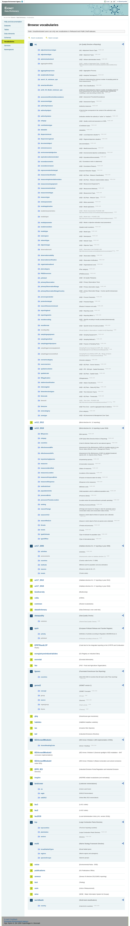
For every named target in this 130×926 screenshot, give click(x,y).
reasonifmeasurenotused (49, 306)
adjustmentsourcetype (48, 50)
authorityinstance (47, 106)
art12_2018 (39, 428)
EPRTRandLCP (40, 645)
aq (35, 44)
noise (36, 864)
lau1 (36, 804)
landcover (38, 784)
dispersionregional (47, 139)
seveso (37, 876)
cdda (36, 598)
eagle (42, 793)
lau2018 (37, 816)
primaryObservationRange (50, 286)
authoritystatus (46, 116)
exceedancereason (47, 166)
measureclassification (48, 175)
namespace (45, 236)
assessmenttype (46, 101)
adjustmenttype (46, 54)
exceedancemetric (47, 161)
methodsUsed (45, 486)
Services (7, 45)
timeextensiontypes (47, 391)
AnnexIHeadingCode (48, 745)
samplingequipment (47, 334)
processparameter (47, 297)
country (43, 906)
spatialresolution (46, 369)
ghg (36, 716)
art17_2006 (39, 546)
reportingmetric (46, 315)
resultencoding (46, 319)
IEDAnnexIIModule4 (42, 761)
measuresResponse (47, 482)
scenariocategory (47, 360)
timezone (44, 406)
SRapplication (45, 378)
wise (36, 894)
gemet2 (37, 685)
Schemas (7, 37)
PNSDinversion (46, 273)
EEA (13, 1)
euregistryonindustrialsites (46, 654)
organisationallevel (47, 264)
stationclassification (48, 382)
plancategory (45, 269)
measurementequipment (49, 184)
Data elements (9, 34)
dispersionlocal (46, 134)
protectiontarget (46, 301)
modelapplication (46, 206)
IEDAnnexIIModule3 (42, 752)
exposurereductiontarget (49, 170)
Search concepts (53, 38)
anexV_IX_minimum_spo (49, 79)
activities (44, 551)
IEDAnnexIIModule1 (42, 740)
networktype (45, 240)
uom (36, 888)
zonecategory (45, 411)
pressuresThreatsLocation (50, 500)
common (38, 604)
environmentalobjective (49, 152)
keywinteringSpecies (48, 459)
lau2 (36, 810)
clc (42, 789)
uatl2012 (43, 797)
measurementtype (47, 193)
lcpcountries (45, 828)
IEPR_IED (38, 769)
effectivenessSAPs (47, 453)
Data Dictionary (21, 17)
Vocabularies (9, 42)
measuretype (45, 197)
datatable (44, 130)
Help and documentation (13, 22)
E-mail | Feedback (10, 919)
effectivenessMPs (47, 447)
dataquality (39, 616)
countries (44, 443)
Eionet (13, 17)
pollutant (44, 278)
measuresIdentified (47, 468)
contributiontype (46, 125)
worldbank (38, 900)
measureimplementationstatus (51, 179)
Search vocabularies (37, 38)
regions (43, 853)
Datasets (7, 26)
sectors (43, 836)
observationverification (49, 260)
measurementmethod (48, 188)
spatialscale (45, 373)
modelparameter (46, 222)
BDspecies (44, 434)
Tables (6, 29)
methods (44, 565)
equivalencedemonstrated (49, 157)
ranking (43, 504)
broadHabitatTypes (47, 849)
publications (39, 870)
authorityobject (46, 110)
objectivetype (45, 245)
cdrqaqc (43, 121)
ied (35, 734)
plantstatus (44, 832)
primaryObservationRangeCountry (52, 291)
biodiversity (39, 592)
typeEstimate (45, 534)
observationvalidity (47, 255)
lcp (35, 822)
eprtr (36, 628)
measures (44, 463)
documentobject (46, 143)
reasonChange (46, 509)
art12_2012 (39, 422)
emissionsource (46, 148)
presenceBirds (46, 495)
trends (43, 530)
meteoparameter (46, 202)
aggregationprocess (47, 71)
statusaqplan (45, 387)
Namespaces (9, 49)
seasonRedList (46, 520)
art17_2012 (39, 580)
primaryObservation (47, 282)
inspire (37, 778)
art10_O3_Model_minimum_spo (51, 90)
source (43, 700)
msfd (36, 844)
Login (107, 1)
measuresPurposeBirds (49, 477)
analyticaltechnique (47, 75)
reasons (43, 569)
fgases (37, 671)
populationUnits (46, 491)
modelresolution (46, 227)
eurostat (38, 659)
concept (43, 691)
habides (37, 722)
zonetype (44, 415)
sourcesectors (46, 364)
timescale (44, 396)
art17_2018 (39, 586)
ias (35, 728)
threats (43, 525)
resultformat (45, 325)
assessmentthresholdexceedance (52, 97)
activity (43, 634)
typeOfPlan (44, 539)
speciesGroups (46, 858)
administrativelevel (47, 59)
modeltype (44, 231)
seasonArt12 (45, 515)
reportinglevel (45, 310)
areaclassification (47, 85)
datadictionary (40, 610)
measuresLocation (47, 473)
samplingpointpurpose (48, 343)
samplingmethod (46, 339)
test (36, 882)
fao (35, 665)
